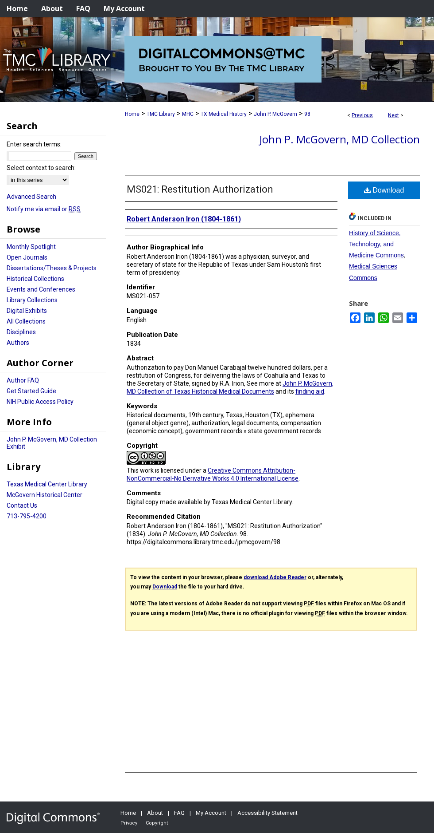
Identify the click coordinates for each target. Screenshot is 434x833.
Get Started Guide (31, 391)
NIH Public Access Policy (40, 401)
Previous (362, 115)
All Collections (26, 321)
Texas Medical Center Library (47, 484)
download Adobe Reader (275, 577)
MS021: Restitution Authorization (200, 189)
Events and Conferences (41, 289)
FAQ (179, 812)
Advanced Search (31, 196)
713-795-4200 (26, 516)
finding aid (309, 391)
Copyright (157, 823)
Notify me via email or (44, 209)
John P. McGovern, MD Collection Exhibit (52, 443)
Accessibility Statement (267, 812)
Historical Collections (35, 278)
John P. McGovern (275, 114)
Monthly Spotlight (31, 246)
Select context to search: (41, 167)
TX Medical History (224, 114)
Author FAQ (23, 380)
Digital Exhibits (27, 310)
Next (393, 115)
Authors (18, 342)
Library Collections (32, 300)
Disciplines (21, 332)
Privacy (128, 823)
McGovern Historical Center (44, 494)
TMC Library (161, 114)
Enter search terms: (34, 144)
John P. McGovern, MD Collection (340, 139)
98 (307, 114)
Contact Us (22, 505)
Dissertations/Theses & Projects (52, 268)
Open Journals (27, 257)
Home (132, 114)
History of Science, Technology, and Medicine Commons (376, 244)
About (155, 812)
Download (384, 190)
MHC (188, 114)
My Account (211, 812)
